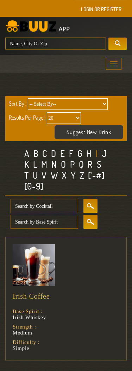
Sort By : (17, 103)
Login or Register (101, 9)
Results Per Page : (27, 117)
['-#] (96, 175)
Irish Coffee (31, 296)
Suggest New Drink (89, 131)
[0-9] (34, 186)
